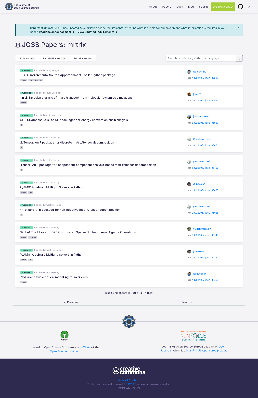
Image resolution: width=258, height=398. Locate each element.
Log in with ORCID (223, 6)
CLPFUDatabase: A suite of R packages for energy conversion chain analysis (74, 120)
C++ (30, 192)
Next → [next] (187, 302)
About (153, 6)
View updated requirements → (97, 32)
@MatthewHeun (198, 116)
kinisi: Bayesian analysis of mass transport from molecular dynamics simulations (76, 97)
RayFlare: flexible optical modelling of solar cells (54, 277)
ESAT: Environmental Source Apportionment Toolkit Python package (67, 75)
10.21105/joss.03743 (205, 235)
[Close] (238, 27)
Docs (179, 6)
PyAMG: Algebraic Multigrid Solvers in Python (51, 187)
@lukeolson (196, 183)
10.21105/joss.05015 (205, 212)
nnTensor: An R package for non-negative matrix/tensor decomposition (70, 209)
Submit (203, 6)
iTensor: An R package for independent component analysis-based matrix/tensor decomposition (88, 165)
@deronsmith (197, 71)
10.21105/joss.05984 (205, 100)
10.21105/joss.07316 (205, 78)
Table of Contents (129, 380)
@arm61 (194, 94)
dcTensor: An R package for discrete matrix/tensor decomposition (67, 142)
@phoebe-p (196, 273)
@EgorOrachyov (199, 228)
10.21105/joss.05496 (205, 168)
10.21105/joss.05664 (205, 145)
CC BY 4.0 (130, 384)
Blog (191, 6)
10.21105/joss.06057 (205, 123)
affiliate (85, 347)
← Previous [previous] (71, 302)
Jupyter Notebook (35, 80)
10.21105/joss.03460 (205, 280)
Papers (166, 6)
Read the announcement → (56, 32)
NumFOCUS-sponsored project (206, 350)
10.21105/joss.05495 (205, 190)
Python (23, 80)
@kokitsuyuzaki (198, 139)
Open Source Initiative (64, 351)
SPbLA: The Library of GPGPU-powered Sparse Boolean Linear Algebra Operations (78, 232)
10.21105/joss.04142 (205, 257)
